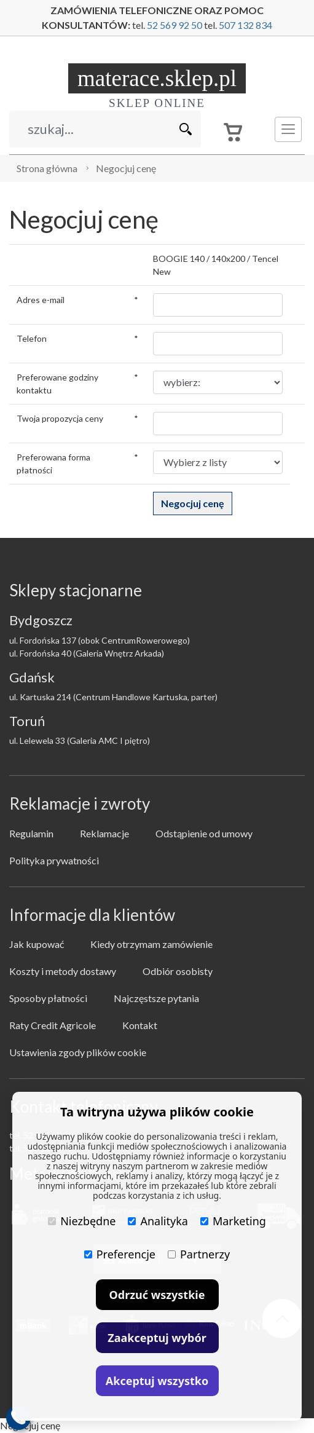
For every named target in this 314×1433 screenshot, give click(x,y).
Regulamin (31, 833)
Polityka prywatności (54, 860)
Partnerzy (199, 1254)
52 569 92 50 (174, 25)
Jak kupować (36, 944)
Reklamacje (104, 833)
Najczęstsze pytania (156, 998)
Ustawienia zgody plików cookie (77, 1052)
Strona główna (47, 168)
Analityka (157, 1221)
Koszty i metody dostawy (62, 971)
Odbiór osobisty (178, 971)
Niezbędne (82, 1221)
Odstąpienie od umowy (204, 833)
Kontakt (139, 1025)
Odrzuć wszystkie (157, 1294)
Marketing (233, 1221)
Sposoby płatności (48, 998)
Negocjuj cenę (126, 168)
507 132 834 (245, 25)
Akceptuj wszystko (157, 1380)
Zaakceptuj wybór (157, 1337)
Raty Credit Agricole (52, 1025)
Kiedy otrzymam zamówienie (151, 944)
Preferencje (119, 1254)
